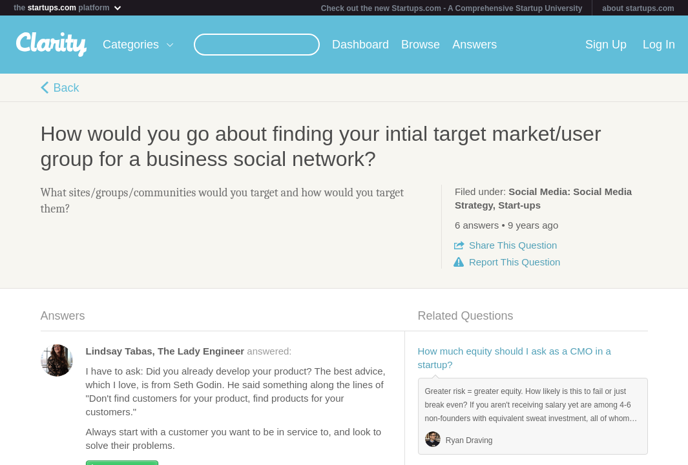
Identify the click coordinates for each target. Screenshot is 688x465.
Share (513, 245)
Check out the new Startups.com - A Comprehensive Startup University (452, 8)
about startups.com (638, 8)
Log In (659, 44)
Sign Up (606, 44)
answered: (189, 351)
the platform (68, 7)
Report (514, 261)
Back (66, 87)
